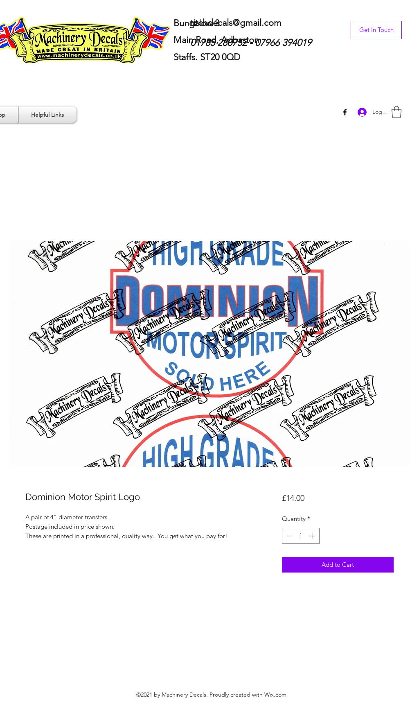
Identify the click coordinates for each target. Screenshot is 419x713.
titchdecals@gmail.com (236, 22)
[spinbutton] (300, 535)
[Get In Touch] (376, 30)
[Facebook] (345, 112)
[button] (396, 112)
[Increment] (312, 535)
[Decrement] (288, 535)
